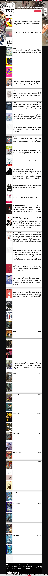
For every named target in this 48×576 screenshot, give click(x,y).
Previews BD (13, 568)
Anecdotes (7, 565)
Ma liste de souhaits (22, 572)
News (7, 568)
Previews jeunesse (28, 568)
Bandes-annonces (8, 566)
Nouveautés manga (20, 567)
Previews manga (20, 568)
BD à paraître (13, 565)
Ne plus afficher (33, 575)
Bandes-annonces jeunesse (29, 566)
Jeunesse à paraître (28, 565)
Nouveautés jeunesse (28, 567)
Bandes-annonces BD (14, 566)
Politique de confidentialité (39, 567)
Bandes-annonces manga (21, 566)
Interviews (7, 567)
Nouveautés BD (14, 567)
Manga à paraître (20, 565)
